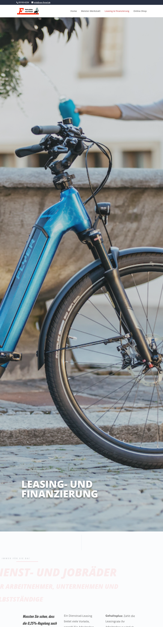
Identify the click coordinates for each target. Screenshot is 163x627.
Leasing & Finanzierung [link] (117, 11)
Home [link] (73, 11)
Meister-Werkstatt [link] (90, 11)
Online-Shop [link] (140, 11)
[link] (32, 11)
